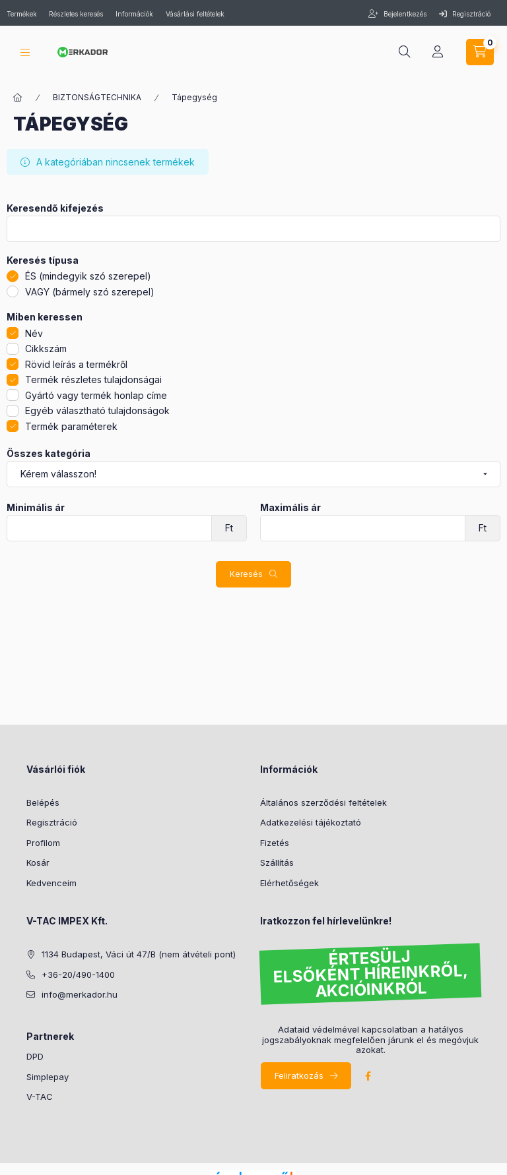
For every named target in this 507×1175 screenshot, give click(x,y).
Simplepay (47, 1076)
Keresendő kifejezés (55, 208)
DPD (35, 1056)
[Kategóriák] (17, 98)
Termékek (23, 14)
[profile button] (437, 52)
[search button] (404, 52)
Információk (134, 14)
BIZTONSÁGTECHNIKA (97, 97)
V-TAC (39, 1096)
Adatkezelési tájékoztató (310, 822)
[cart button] (480, 52)
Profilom (43, 842)
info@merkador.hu (80, 994)
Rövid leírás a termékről (76, 364)
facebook (368, 1076)
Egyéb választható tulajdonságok (97, 410)
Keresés (246, 574)
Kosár (38, 862)
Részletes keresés (76, 14)
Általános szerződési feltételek (323, 802)
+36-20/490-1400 (78, 974)
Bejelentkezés (404, 14)
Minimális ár (36, 507)
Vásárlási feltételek (195, 14)
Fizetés (274, 842)
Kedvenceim (51, 883)
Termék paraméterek (71, 426)
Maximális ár (290, 507)
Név (34, 333)
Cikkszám (46, 348)
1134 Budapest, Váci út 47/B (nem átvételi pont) (139, 954)
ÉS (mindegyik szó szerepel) (88, 276)
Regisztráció (464, 14)
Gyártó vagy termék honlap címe (96, 395)
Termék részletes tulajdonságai (93, 379)
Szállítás (277, 862)
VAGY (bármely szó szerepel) (89, 291)
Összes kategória (48, 453)
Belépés (42, 802)
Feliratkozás (299, 1075)
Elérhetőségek (289, 883)
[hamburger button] (25, 52)
